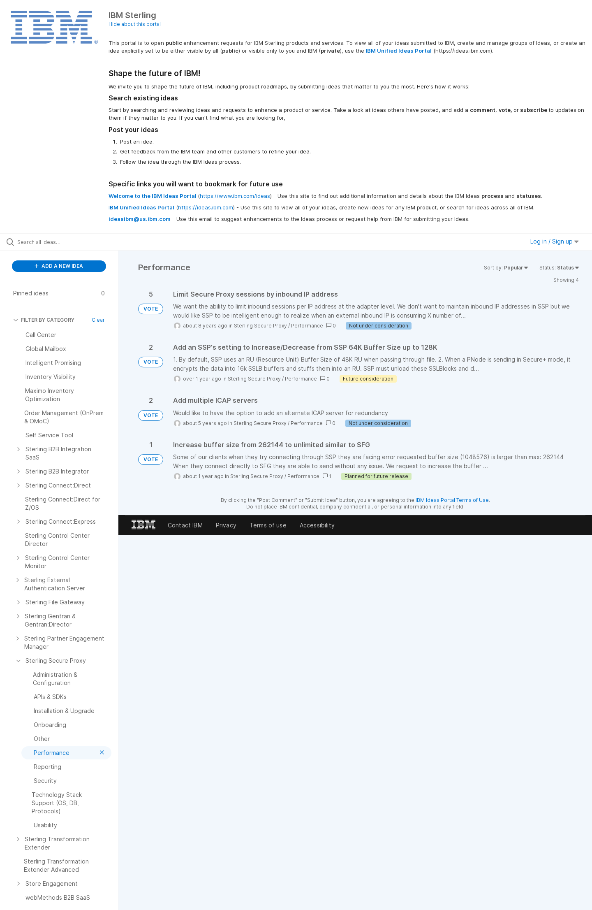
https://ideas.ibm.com (205, 207)
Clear (98, 320)
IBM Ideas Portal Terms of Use (452, 500)
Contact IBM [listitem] (185, 525)
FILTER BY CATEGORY (43, 320)
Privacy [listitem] (226, 525)
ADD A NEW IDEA (59, 266)
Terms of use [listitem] (268, 525)
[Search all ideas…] (69, 242)
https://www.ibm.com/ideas (235, 196)
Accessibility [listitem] (317, 525)
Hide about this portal (135, 24)
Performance (307, 326)
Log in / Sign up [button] (554, 241)
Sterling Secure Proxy (260, 326)
